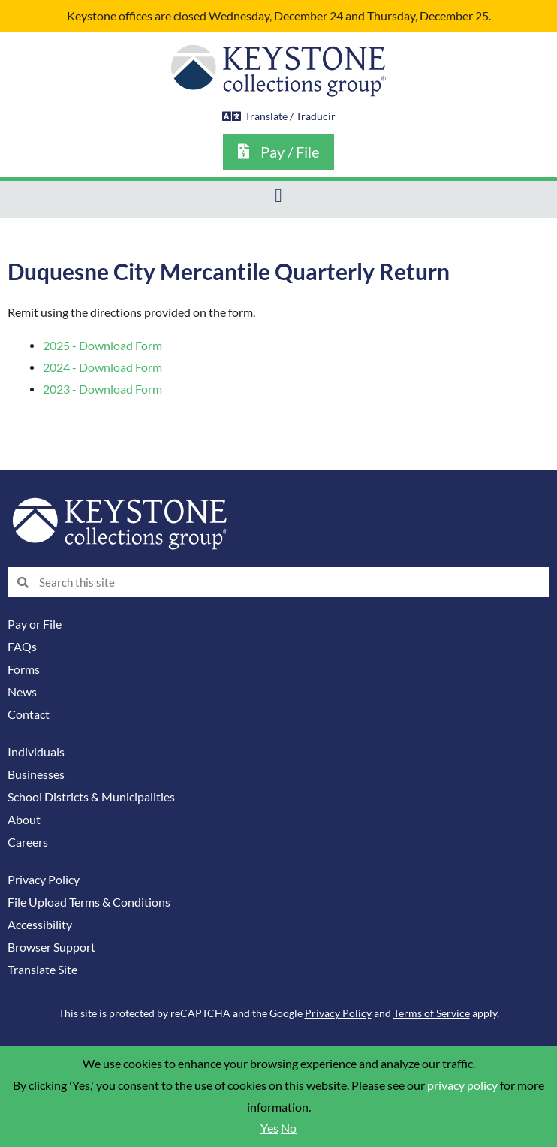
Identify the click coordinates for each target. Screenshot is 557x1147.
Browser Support (51, 947)
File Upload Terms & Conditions (89, 902)
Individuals (36, 752)
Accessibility (40, 924)
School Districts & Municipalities (91, 797)
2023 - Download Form (102, 389)
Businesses (36, 774)
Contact (29, 714)
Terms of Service (431, 1013)
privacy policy (462, 1085)
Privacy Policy (44, 879)
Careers (28, 842)
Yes (269, 1128)
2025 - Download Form (102, 345)
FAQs (22, 646)
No (289, 1128)
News (22, 692)
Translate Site (42, 969)
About (24, 819)
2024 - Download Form (102, 367)
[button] (279, 195)
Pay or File (35, 624)
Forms (24, 669)
